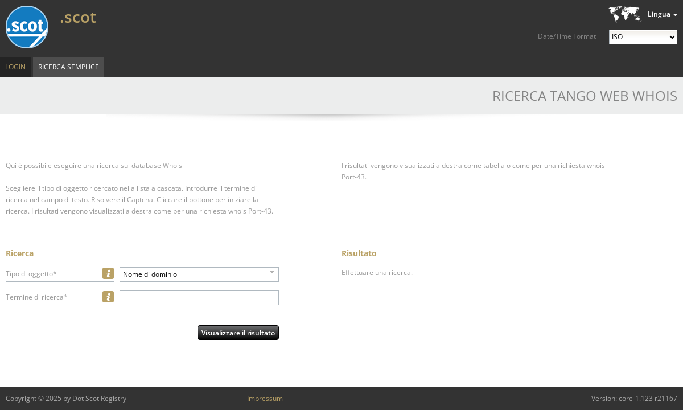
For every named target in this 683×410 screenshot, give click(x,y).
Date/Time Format (567, 36)
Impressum (265, 398)
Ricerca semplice (68, 67)
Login (15, 67)
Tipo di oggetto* (31, 273)
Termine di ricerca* (37, 297)
